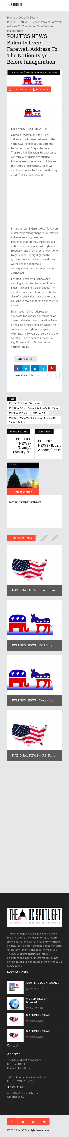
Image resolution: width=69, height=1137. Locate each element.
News (39, 72)
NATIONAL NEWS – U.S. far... (33, 755)
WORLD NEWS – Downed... (37, 1000)
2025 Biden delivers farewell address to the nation (34, 408)
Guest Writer (42, 89)
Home (11, 17)
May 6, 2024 (36, 988)
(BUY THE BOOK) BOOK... (42, 982)
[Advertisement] (34, 201)
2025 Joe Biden (40, 413)
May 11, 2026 (36, 1008)
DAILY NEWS (27, 17)
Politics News (51, 72)
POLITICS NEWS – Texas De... (33, 700)
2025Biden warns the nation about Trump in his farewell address (32, 420)
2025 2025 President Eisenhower (24, 403)
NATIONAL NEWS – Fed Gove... (34, 590)
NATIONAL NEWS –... (40, 1015)
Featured (30, 72)
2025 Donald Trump (18, 413)
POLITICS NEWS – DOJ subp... (33, 645)
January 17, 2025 (21, 89)
